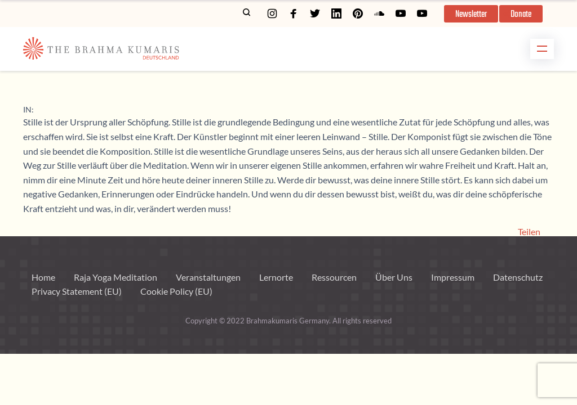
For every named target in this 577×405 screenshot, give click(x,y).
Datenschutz (518, 277)
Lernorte (276, 277)
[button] (471, 13)
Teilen (529, 231)
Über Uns (393, 277)
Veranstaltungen (208, 277)
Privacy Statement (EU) (77, 291)
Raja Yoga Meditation (115, 277)
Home (43, 277)
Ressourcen (334, 277)
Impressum (452, 277)
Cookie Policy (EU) (176, 291)
